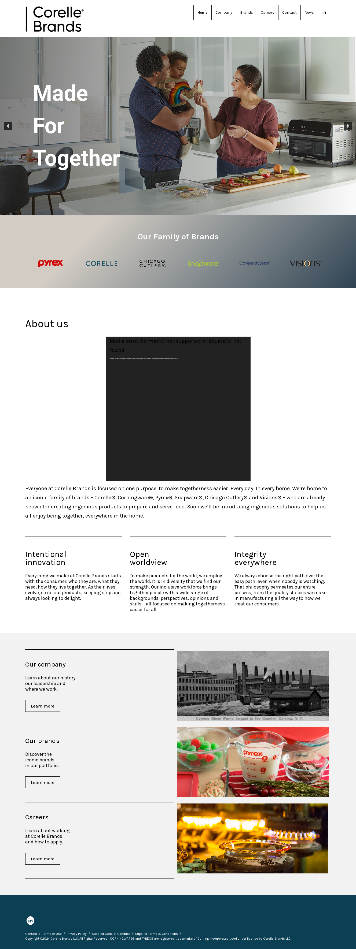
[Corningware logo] (254, 263)
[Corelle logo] (101, 263)
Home (202, 12)
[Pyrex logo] (50, 263)
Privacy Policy (77, 934)
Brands (246, 12)
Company (223, 12)
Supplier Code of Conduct (111, 934)
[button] (8, 126)
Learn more (42, 706)
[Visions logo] (305, 263)
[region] (178, 126)
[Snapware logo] (203, 263)
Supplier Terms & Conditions (156, 934)
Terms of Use (52, 934)
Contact (289, 12)
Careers (267, 12)
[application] (178, 409)
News (309, 12)
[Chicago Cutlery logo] (152, 263)
